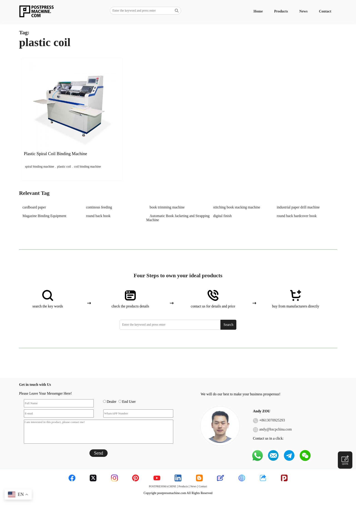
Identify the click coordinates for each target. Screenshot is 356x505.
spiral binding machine (39, 166)
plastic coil (64, 166)
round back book (98, 216)
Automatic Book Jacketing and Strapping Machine (178, 218)
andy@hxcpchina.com (275, 429)
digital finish (222, 216)
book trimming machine (167, 207)
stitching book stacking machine (236, 207)
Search (228, 325)
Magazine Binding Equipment (44, 216)
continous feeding (99, 207)
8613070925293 (273, 420)
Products (281, 11)
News (303, 11)
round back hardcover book (297, 216)
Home (258, 11)
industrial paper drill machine (298, 207)
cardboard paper (34, 207)
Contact (325, 11)
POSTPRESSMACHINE (162, 486)
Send (98, 453)
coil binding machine (87, 166)
